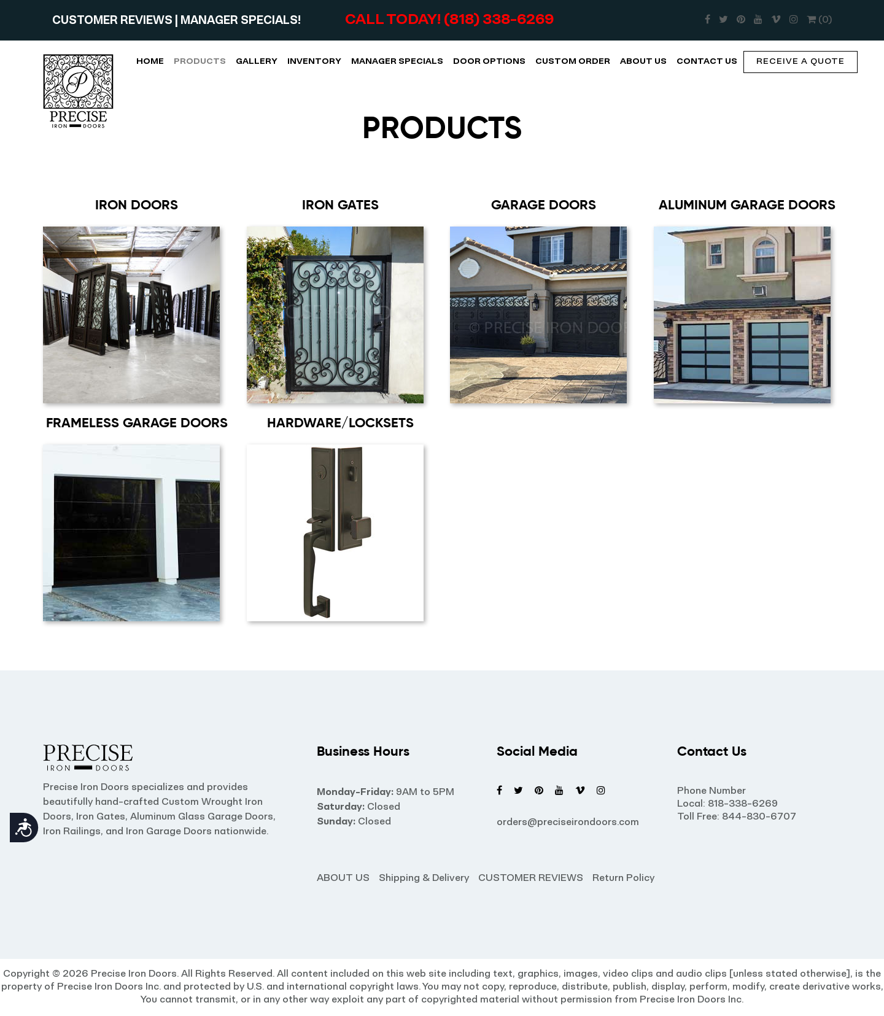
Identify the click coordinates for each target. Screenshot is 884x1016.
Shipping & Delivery (424, 878)
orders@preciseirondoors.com (568, 823)
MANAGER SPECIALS (397, 61)
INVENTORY (314, 61)
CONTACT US (707, 61)
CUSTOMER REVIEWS (113, 21)
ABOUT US (643, 61)
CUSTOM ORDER (572, 61)
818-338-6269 (743, 804)
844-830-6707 (759, 817)
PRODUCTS (200, 61)
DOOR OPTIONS (489, 61)
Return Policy (623, 878)
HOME (150, 61)
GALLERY (256, 61)
